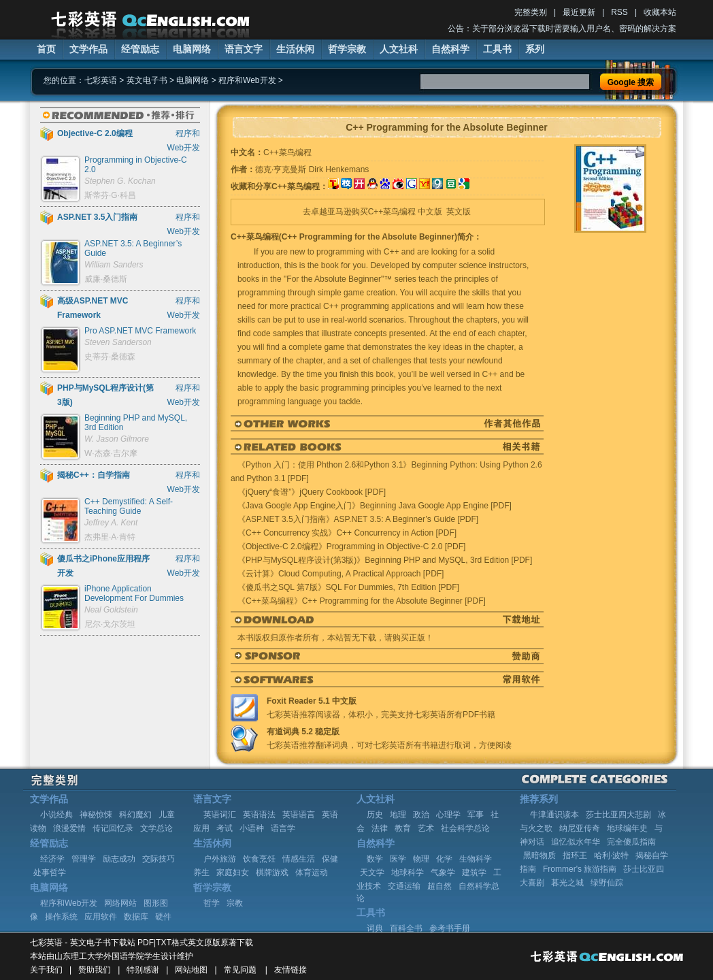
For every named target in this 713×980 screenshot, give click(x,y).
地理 (398, 814)
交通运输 (404, 886)
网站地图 (191, 970)
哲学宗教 (347, 49)
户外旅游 (219, 859)
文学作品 (88, 49)
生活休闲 (295, 49)
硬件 (163, 916)
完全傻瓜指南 (631, 842)
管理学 (83, 859)
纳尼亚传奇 (579, 828)
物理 (421, 859)
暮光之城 (567, 882)
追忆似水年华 (575, 842)
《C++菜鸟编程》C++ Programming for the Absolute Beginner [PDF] (361, 601)
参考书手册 (449, 928)
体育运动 (311, 872)
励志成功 (119, 859)
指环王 (575, 855)
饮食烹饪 (259, 859)
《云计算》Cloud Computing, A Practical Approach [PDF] (340, 573)
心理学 (448, 814)
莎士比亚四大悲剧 (618, 814)
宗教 (235, 903)
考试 (224, 828)
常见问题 (240, 970)
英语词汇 (219, 814)
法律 (379, 828)
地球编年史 (627, 828)
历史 (375, 814)
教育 (403, 828)
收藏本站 (660, 12)
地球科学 (407, 872)
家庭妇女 (232, 872)
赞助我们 (94, 970)
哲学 (211, 903)
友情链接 (290, 970)
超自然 (439, 886)
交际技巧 (158, 859)
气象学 (443, 872)
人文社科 (399, 49)
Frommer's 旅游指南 (579, 869)
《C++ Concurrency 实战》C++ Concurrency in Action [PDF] (347, 533)
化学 (444, 859)
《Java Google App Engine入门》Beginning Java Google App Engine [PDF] (374, 505)
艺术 (426, 828)
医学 (398, 859)
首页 (46, 49)
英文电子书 (147, 80)
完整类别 (530, 12)
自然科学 (450, 49)
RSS (619, 12)
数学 (375, 859)
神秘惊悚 (96, 814)
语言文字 (244, 49)
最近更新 (579, 12)
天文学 (372, 872)
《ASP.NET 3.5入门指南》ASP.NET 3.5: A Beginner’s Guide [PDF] (357, 519)
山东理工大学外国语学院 (99, 956)
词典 (375, 928)
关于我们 (46, 970)
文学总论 (156, 828)
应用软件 (100, 916)
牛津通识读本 (554, 814)
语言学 (283, 828)
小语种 (251, 828)
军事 (475, 814)
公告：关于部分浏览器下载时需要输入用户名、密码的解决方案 (562, 28)
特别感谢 (143, 970)
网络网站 (120, 903)
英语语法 (259, 814)
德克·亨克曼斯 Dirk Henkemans (312, 169)
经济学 (52, 859)
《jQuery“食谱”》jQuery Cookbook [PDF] (311, 492)
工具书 (497, 49)
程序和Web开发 (247, 80)
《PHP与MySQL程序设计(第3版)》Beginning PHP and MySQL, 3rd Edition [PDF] (384, 560)
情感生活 (298, 859)
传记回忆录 (113, 828)
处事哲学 (49, 872)
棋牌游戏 (272, 872)
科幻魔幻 (135, 814)
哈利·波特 (611, 855)
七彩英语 (100, 80)
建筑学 (474, 872)
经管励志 (140, 49)
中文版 (430, 211)
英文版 (458, 211)
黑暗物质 (539, 855)
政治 (421, 814)
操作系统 (61, 916)
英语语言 (298, 814)
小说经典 (56, 814)
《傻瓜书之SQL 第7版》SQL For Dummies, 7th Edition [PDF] (348, 587)
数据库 (136, 916)
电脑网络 (192, 49)
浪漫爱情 (69, 828)
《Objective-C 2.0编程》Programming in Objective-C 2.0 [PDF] (351, 546)
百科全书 (406, 928)
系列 (534, 49)
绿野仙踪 (607, 882)
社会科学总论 (465, 828)
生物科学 (475, 859)
